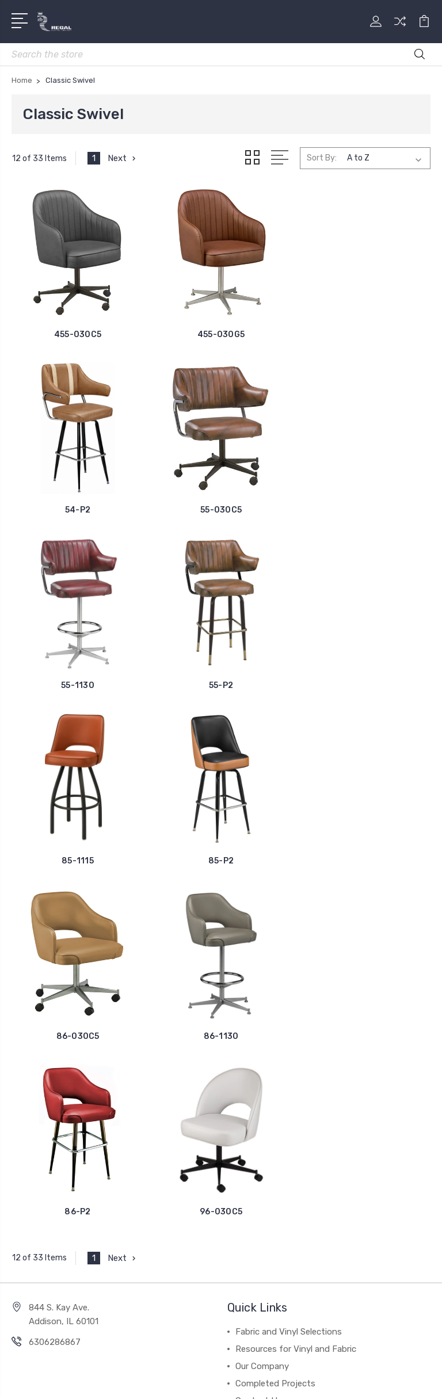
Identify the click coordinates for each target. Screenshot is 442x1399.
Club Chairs (42, 1143)
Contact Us (258, 1049)
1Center (268, 1380)
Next (123, 158)
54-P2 (364, 334)
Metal (30, 1126)
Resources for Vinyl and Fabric (295, 997)
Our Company (262, 1015)
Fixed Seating (47, 1212)
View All (36, 1230)
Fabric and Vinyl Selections (288, 980)
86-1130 (78, 860)
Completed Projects (275, 1032)
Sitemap (329, 1361)
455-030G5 (221, 334)
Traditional (41, 1195)
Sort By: (322, 158)
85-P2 (221, 685)
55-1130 (221, 509)
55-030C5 (77, 509)
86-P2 (221, 860)
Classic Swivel (47, 1161)
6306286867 (55, 990)
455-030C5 (77, 334)
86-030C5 (364, 685)
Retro (31, 1178)
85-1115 (78, 685)
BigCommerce (275, 1361)
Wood (31, 1109)
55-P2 (364, 509)
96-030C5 (364, 860)
